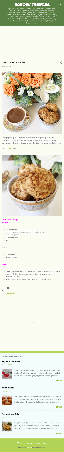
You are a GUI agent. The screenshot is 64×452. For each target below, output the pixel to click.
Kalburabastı (8, 388)
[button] (60, 63)
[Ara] (60, 4)
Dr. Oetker (9, 148)
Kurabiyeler (11, 294)
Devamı (59, 381)
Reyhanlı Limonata (11, 361)
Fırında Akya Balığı (11, 414)
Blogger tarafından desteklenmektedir (32, 443)
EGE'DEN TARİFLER (32, 4)
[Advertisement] (32, 44)
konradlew (29, 447)
